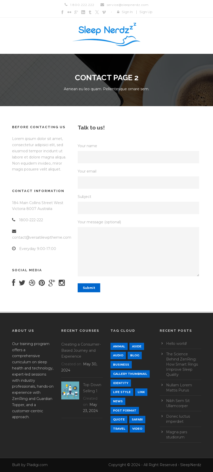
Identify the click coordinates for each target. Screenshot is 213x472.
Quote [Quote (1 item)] (119, 419)
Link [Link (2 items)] (141, 392)
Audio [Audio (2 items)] (118, 355)
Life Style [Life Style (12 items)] (122, 392)
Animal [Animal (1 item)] (119, 346)
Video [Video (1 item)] (137, 428)
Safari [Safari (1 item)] (137, 419)
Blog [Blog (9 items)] (134, 355)
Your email (139, 179)
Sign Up (146, 12)
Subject (139, 204)
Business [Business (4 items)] (121, 364)
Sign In (127, 12)
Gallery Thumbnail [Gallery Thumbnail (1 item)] (130, 374)
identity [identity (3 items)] (120, 383)
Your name (139, 153)
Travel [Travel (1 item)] (119, 428)
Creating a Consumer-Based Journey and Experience (81, 350)
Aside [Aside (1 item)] (136, 346)
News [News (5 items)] (118, 401)
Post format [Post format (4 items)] (124, 410)
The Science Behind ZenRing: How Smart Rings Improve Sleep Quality (182, 364)
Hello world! (176, 343)
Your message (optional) (139, 249)
